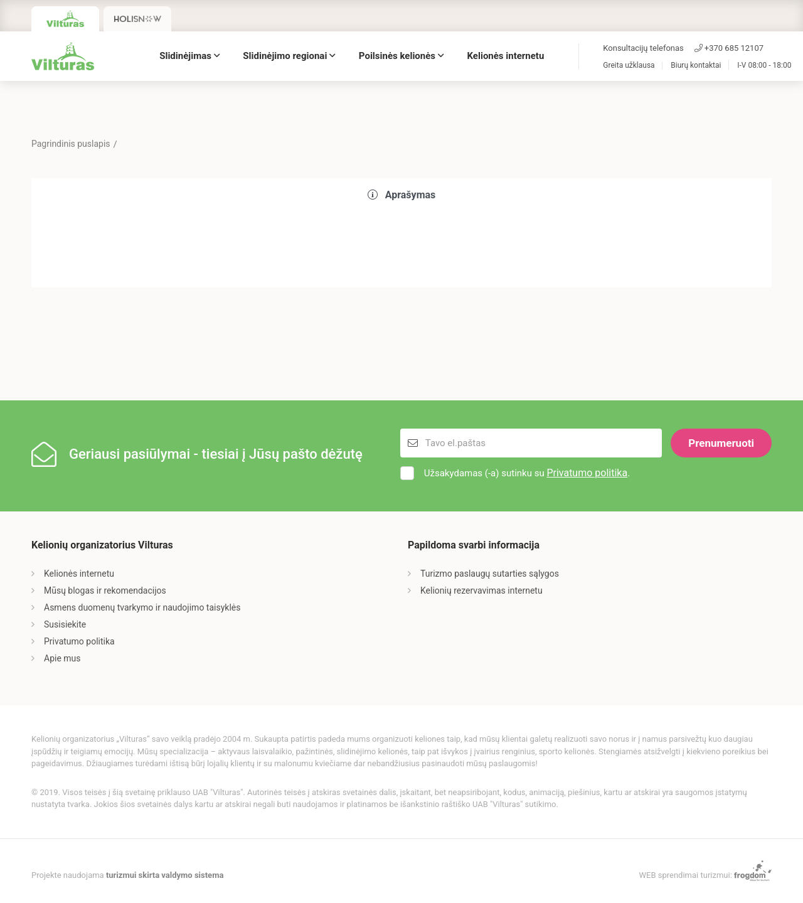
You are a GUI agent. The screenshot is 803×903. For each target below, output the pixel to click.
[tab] (401, 195)
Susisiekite (65, 624)
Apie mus (62, 658)
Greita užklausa (628, 65)
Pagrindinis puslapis (70, 144)
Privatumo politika (586, 473)
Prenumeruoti (721, 443)
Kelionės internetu (506, 55)
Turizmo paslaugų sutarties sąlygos (489, 574)
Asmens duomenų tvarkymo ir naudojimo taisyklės (142, 607)
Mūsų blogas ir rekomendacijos (105, 590)
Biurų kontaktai (696, 65)
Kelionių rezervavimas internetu (481, 590)
